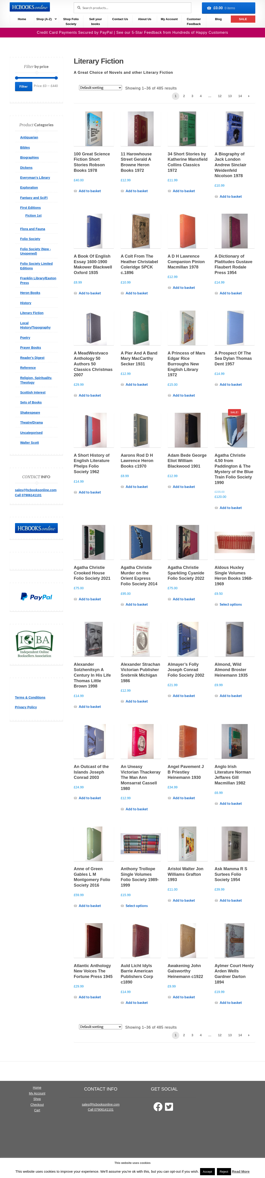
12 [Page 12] (220, 96)
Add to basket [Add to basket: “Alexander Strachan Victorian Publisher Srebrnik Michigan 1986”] (137, 701)
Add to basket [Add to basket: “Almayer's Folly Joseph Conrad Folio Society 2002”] (184, 696)
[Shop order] (100, 87)
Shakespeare (30, 412)
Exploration (29, 187)
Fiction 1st (33, 215)
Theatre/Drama (31, 422)
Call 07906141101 (28, 495)
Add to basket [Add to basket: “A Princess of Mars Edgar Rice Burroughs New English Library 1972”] (184, 395)
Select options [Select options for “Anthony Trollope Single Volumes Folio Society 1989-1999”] (137, 906)
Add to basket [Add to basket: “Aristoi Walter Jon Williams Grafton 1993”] (184, 900)
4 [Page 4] (201, 96)
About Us (144, 19)
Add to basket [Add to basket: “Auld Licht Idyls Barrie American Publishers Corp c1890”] (137, 1002)
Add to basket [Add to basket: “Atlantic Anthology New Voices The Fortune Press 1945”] (90, 997)
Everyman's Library (35, 177)
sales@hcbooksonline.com (36, 490)
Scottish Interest (33, 392)
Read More (241, 1171)
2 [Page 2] (184, 96)
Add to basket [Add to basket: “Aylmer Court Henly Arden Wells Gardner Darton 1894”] (231, 1002)
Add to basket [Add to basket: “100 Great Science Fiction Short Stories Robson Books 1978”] (90, 191)
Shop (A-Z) (44, 19)
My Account (169, 19)
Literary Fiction (31, 313)
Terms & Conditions (30, 697)
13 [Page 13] (230, 96)
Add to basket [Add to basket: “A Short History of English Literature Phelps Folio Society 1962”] (90, 492)
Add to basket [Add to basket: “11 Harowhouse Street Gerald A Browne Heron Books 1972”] (137, 191)
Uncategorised (31, 433)
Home (22, 19)
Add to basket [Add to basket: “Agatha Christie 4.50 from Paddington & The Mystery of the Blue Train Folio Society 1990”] (231, 508)
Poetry (25, 337)
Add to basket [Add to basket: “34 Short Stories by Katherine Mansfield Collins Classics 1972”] (184, 191)
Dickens (26, 168)
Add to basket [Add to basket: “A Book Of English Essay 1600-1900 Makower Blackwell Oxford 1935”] (90, 293)
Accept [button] (207, 1171)
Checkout (37, 1105)
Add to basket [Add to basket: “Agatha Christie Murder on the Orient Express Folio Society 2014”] (137, 604)
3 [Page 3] (192, 96)
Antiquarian (29, 137)
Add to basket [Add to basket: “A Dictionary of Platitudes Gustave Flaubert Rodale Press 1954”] (231, 293)
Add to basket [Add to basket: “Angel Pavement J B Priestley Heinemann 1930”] (184, 798)
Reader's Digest (32, 358)
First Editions (30, 208)
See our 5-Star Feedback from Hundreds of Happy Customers (172, 32)
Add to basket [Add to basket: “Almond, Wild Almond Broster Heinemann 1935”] (231, 696)
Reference (28, 368)
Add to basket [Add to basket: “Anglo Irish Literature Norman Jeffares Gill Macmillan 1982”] (231, 803)
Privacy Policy (26, 707)
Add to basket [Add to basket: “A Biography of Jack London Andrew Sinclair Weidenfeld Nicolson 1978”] (231, 196)
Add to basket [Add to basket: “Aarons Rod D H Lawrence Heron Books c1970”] (137, 486)
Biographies (29, 157)
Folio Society (30, 239)
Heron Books (30, 293)
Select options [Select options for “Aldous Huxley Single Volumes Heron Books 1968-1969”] (231, 604)
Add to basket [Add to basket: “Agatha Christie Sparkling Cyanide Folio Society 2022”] (184, 599)
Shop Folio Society (71, 21)
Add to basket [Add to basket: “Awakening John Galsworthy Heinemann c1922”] (184, 997)
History (25, 303)
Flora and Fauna (32, 229)
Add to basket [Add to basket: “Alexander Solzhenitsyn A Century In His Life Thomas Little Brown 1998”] (90, 706)
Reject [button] (224, 1171)
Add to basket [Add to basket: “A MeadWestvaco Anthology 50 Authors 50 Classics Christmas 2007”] (90, 395)
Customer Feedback (194, 21)
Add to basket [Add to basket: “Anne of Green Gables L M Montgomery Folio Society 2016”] (90, 906)
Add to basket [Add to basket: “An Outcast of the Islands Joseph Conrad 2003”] (90, 798)
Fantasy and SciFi (34, 198)
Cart (37, 1110)
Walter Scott (29, 442)
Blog (218, 19)
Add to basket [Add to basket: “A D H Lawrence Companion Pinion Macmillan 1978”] (184, 287)
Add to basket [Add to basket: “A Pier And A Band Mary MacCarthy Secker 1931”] (137, 384)
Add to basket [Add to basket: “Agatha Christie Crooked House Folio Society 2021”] (90, 599)
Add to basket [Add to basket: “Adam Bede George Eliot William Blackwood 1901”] (184, 486)
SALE (243, 19)
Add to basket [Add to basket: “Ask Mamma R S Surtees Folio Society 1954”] (231, 900)
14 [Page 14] (240, 96)
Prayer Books (30, 347)
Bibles (25, 147)
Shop (37, 1099)
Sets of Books (31, 402)
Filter (23, 86)
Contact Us (120, 19)
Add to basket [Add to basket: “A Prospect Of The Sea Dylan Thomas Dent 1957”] (231, 384)
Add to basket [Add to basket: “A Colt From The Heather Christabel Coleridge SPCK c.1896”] (137, 293)
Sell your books (95, 21)
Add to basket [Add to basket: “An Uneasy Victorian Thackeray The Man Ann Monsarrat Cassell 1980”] (137, 809)
